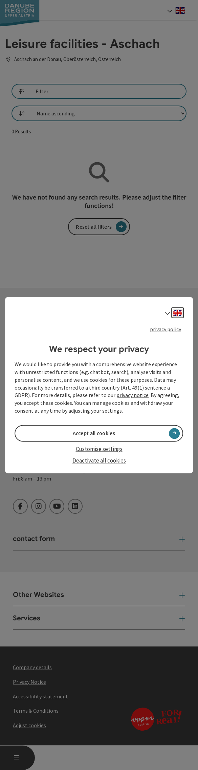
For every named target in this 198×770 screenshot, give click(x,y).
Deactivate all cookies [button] (99, 461)
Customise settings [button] (99, 449)
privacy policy (165, 329)
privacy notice (132, 395)
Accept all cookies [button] (94, 433)
